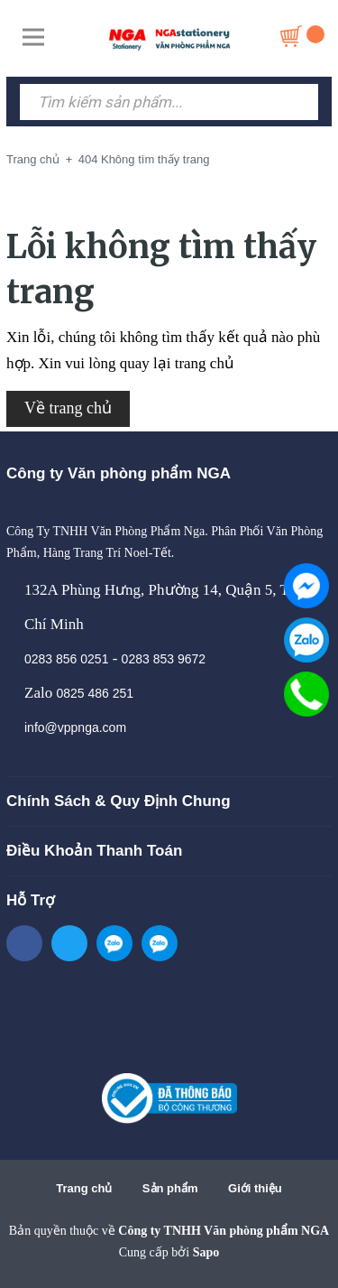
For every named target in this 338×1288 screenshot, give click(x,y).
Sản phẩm (170, 1188)
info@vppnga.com (75, 727)
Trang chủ (84, 1188)
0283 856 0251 (66, 659)
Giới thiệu (255, 1188)
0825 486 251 (94, 693)
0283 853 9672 (164, 659)
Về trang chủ (68, 408)
